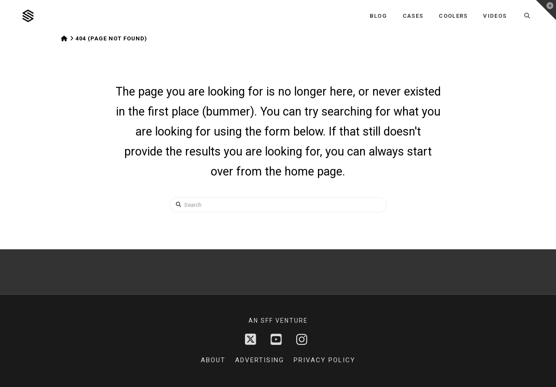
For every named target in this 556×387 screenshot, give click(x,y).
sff (267, 320)
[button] (546, 10)
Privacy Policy (324, 360)
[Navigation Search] (527, 16)
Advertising (259, 360)
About (213, 360)
